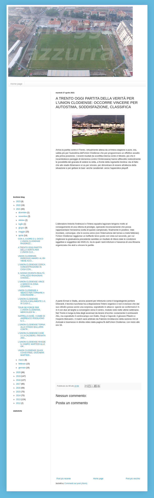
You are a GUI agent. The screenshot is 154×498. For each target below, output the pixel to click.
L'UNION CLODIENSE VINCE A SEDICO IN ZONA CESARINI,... (31, 284)
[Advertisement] (26, 141)
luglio (21, 224)
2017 (18, 384)
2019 (18, 376)
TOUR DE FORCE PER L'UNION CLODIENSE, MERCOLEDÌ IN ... (29, 309)
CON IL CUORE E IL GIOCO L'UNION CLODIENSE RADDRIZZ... (30, 241)
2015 (18, 392)
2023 (18, 201)
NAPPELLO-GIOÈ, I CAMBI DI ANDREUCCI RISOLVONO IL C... (31, 318)
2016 (18, 388)
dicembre (23, 212)
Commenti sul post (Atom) (75, 483)
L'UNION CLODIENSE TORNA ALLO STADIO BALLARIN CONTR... (31, 327)
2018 (18, 380)
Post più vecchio (133, 478)
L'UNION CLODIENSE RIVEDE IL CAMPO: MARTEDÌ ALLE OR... (32, 344)
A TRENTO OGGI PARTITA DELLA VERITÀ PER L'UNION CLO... (30, 249)
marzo (22, 360)
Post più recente (64, 478)
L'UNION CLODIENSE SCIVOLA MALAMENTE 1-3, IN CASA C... (32, 301)
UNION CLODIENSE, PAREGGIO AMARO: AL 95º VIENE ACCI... (31, 258)
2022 (18, 205)
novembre (23, 216)
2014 (18, 395)
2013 (18, 399)
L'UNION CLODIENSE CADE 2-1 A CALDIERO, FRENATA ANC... (31, 335)
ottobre (22, 220)
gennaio (22, 368)
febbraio (22, 364)
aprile (21, 235)
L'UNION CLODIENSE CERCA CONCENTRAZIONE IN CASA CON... (31, 267)
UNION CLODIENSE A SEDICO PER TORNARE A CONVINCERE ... (31, 292)
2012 (18, 403)
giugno (22, 228)
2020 (18, 372)
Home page (16, 84)
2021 (18, 209)
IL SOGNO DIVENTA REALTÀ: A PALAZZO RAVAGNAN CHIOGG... (31, 275)
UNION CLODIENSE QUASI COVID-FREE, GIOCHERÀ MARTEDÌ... (31, 352)
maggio (22, 232)
